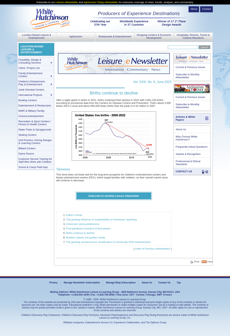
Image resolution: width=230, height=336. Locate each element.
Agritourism (75, 36)
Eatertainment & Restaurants (34, 105)
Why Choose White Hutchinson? (186, 138)
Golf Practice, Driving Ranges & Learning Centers (35, 142)
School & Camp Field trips (33, 167)
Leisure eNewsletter (67, 2)
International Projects (30, 94)
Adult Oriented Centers (31, 89)
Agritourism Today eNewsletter (101, 2)
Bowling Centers (27, 100)
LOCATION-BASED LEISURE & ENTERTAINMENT (32, 49)
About (193, 8)
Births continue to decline (80, 233)
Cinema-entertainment (31, 116)
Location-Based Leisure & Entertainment (36, 36)
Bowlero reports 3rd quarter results (85, 237)
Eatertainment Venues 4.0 (98, 322)
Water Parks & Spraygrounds (34, 129)
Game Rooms (26, 153)
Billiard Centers (27, 148)
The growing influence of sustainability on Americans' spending (101, 219)
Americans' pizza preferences (82, 224)
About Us (181, 129)
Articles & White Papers (185, 118)
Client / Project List (29, 67)
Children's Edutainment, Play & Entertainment (31, 83)
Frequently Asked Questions (192, 146)
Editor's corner (74, 215)
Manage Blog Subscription (121, 282)
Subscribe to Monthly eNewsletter (187, 76)
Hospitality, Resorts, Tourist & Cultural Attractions (193, 36)
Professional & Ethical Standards (188, 163)
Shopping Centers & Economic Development (154, 36)
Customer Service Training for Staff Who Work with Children (35, 160)
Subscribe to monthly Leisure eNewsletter (113, 195)
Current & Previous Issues (190, 67)
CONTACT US (184, 171)
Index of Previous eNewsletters (152, 248)
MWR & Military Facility (31, 110)
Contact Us (164, 282)
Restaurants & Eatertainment (115, 36)
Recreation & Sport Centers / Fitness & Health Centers (34, 123)
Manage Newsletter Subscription (82, 282)
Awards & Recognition (188, 154)
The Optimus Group (156, 322)
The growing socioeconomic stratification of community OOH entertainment (108, 242)
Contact (206, 8)
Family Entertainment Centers (30, 75)
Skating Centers (27, 134)
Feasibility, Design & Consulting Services (29, 61)
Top (179, 282)
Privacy (53, 282)
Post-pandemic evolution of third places (88, 228)
